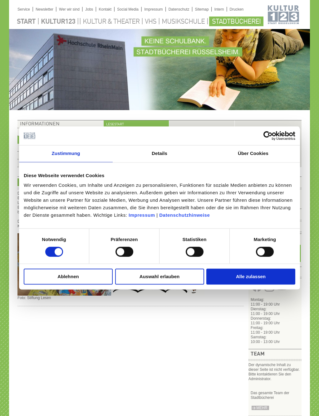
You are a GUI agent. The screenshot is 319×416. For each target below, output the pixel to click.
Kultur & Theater (111, 21)
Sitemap (202, 9)
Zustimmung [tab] (66, 153)
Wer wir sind (69, 9)
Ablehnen (68, 276)
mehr (261, 408)
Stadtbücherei (236, 21)
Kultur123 (58, 21)
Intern (219, 9)
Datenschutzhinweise (184, 215)
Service (23, 9)
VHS (150, 21)
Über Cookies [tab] (253, 153)
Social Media (128, 9)
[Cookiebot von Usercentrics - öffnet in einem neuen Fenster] (268, 135)
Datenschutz (179, 9)
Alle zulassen (251, 276)
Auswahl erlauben (159, 276)
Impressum (142, 215)
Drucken (237, 9)
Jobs (89, 9)
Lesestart (115, 124)
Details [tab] (159, 153)
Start (26, 21)
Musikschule (183, 21)
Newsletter (44, 9)
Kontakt (105, 9)
